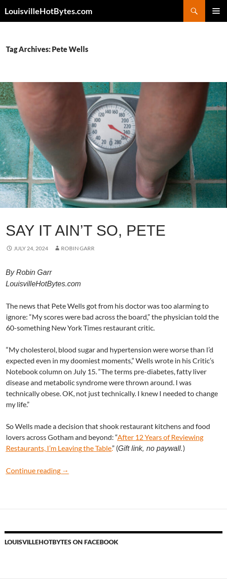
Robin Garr (78, 248)
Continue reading (37, 470)
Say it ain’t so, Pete (86, 230)
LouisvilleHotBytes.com (48, 11)
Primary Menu (216, 11)
